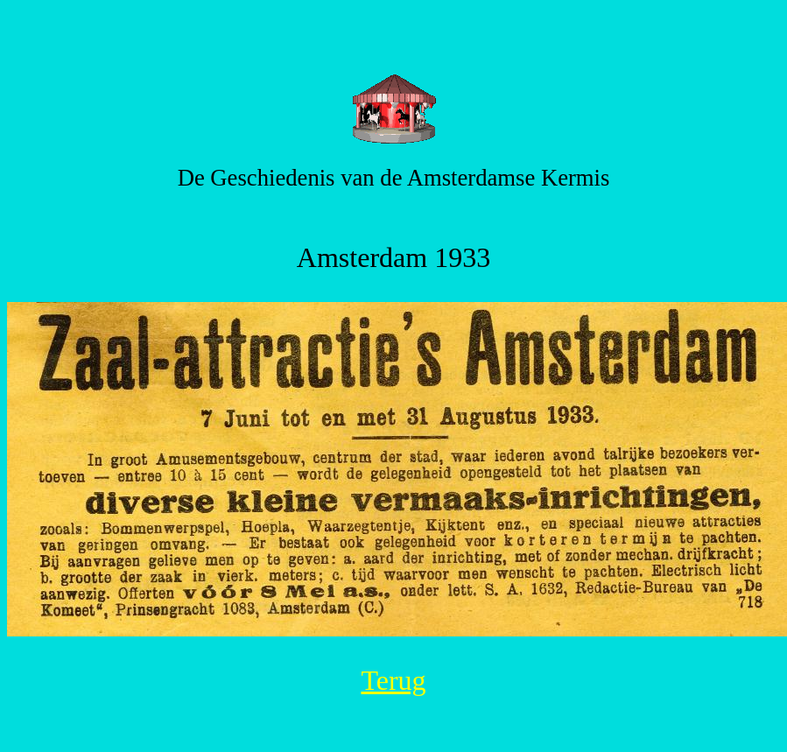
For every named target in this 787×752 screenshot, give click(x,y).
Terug (393, 680)
